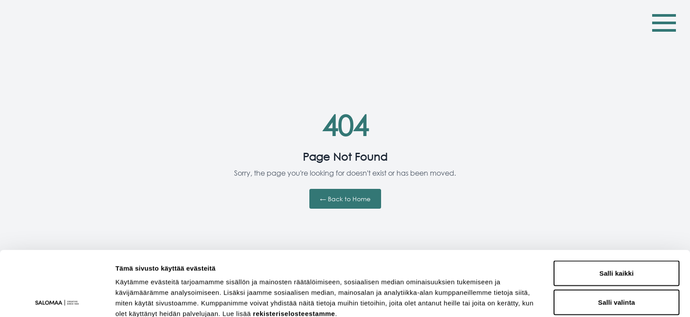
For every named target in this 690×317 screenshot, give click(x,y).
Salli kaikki (616, 208)
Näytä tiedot (470, 299)
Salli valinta (616, 237)
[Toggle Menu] (664, 23)
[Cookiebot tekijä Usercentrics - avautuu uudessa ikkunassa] (56, 299)
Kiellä (617, 266)
